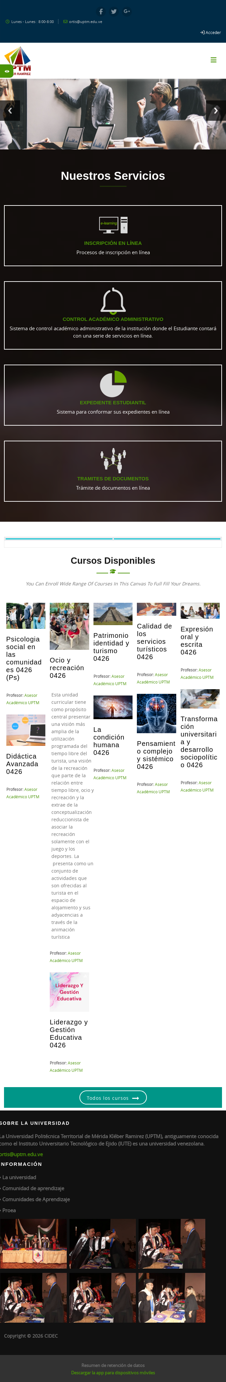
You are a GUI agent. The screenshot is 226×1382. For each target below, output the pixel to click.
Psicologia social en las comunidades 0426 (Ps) (24, 658)
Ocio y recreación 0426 (67, 667)
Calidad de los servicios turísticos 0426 (154, 641)
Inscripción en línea (113, 243)
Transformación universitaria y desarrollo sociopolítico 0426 (199, 742)
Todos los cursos (108, 1098)
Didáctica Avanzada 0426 (22, 764)
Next (216, 110)
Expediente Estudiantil (113, 402)
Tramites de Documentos (113, 478)
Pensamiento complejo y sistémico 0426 (156, 755)
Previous (10, 110)
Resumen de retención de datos (113, 1365)
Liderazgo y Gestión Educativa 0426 (69, 1033)
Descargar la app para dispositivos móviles (113, 1373)
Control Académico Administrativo (113, 319)
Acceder (213, 32)
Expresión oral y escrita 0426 (197, 640)
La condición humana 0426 (109, 741)
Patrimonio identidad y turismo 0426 (111, 647)
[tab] (59, 538)
